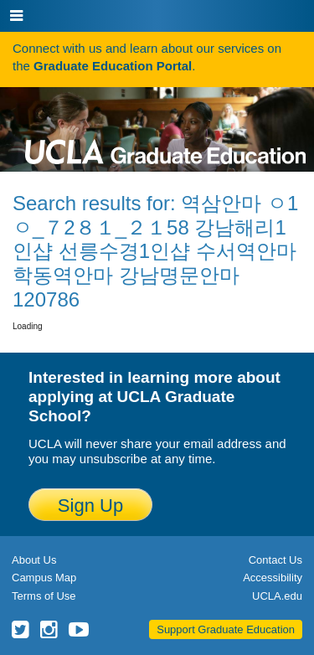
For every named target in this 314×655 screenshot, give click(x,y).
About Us (34, 560)
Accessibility (272, 577)
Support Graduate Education (226, 629)
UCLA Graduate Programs (165, 125)
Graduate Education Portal (112, 66)
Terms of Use (44, 596)
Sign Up (90, 505)
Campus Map (44, 577)
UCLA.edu (277, 596)
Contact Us (275, 560)
